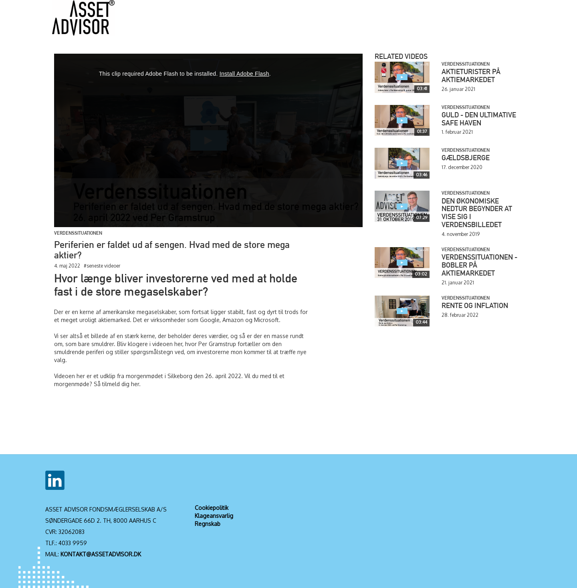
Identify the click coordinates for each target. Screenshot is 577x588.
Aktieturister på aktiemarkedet (471, 76)
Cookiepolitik (211, 507)
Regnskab (207, 523)
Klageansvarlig (214, 515)
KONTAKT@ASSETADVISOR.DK (101, 554)
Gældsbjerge (466, 158)
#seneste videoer (102, 266)
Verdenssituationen (78, 233)
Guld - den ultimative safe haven (479, 119)
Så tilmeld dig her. (117, 384)
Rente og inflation (475, 306)
